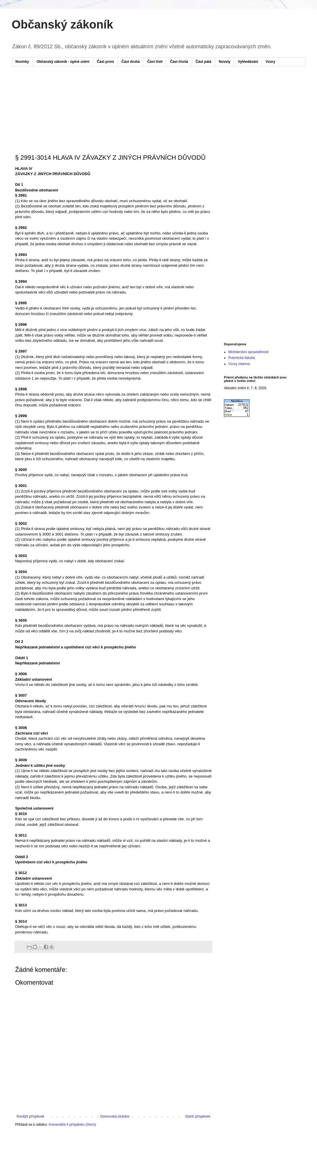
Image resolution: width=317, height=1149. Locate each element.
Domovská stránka (114, 1116)
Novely (224, 62)
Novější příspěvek (30, 1116)
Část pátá (203, 62)
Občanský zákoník (62, 24)
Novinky (22, 62)
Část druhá (131, 62)
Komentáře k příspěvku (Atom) (72, 1125)
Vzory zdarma (239, 364)
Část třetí (154, 62)
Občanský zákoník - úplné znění (63, 62)
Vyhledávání (248, 62)
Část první (105, 62)
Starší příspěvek (197, 1116)
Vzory (270, 62)
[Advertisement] (126, 88)
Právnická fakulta (241, 358)
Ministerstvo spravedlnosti (248, 352)
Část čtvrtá (179, 62)
